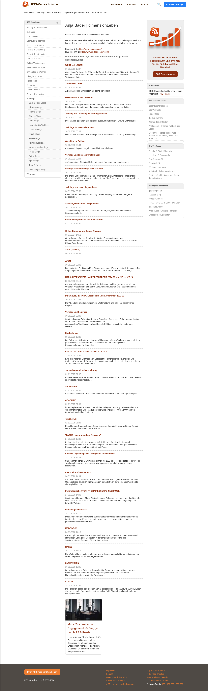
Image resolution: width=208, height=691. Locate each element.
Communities (32, 36)
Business (31, 32)
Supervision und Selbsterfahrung (81, 370)
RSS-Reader (164, 94)
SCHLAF (69, 582)
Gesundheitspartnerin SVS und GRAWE (84, 220)
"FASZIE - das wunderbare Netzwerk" (83, 435)
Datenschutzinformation (116, 677)
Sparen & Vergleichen (36, 94)
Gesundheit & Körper (36, 67)
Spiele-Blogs (34, 156)
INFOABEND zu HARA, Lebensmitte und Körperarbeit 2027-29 (94, 296)
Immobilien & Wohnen (36, 72)
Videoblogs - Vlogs (37, 169)
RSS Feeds (116, 4)
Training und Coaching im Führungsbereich (86, 113)
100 (163, 684)
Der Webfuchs (155, 110)
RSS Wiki (131, 4)
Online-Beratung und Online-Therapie (83, 231)
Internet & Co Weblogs (39, 125)
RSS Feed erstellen (156, 674)
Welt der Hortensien (157, 167)
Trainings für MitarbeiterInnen (79, 127)
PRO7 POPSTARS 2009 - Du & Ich (164, 203)
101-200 (170, 684)
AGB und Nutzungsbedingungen (120, 684)
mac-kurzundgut (156, 207)
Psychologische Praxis (76, 509)
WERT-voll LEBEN (74, 65)
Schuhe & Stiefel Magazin (160, 151)
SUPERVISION (72, 563)
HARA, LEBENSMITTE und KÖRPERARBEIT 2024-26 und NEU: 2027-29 (99, 277)
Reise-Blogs (34, 152)
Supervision (71, 386)
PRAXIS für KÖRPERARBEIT (79, 472)
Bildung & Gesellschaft (37, 27)
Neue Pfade (154, 114)
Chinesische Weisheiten (159, 215)
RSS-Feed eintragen (165, 74)
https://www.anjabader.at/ (90, 49)
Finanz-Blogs (35, 112)
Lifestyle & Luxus (34, 76)
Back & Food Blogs (37, 103)
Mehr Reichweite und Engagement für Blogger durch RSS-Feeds (83, 628)
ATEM (68, 261)
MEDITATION (71, 528)
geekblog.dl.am (155, 191)
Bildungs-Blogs (35, 107)
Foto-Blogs (34, 121)
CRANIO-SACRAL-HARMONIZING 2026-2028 (86, 352)
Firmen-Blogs (35, 116)
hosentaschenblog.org (159, 106)
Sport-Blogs (34, 160)
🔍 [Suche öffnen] (159, 4)
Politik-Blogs (34, 138)
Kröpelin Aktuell (156, 199)
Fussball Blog (155, 195)
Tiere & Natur (35, 165)
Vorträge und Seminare (76, 312)
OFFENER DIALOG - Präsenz (79, 97)
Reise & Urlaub (33, 90)
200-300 (179, 684)
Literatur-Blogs (35, 129)
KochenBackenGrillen (158, 122)
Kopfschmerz (71, 333)
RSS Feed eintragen (175, 4)
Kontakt (109, 674)
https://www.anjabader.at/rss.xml (94, 52)
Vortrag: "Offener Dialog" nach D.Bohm (84, 169)
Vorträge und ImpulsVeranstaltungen (82, 155)
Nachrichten (32, 81)
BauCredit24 (154, 163)
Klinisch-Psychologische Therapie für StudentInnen (90, 454)
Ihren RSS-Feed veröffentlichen (42, 672)
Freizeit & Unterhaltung (37, 54)
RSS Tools (146, 4)
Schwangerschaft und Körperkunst (82, 203)
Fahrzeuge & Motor (35, 45)
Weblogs (41, 12)
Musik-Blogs (34, 134)
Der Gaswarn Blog (157, 159)
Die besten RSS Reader (158, 681)
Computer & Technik (36, 41)
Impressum (111, 670)
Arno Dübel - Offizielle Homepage (164, 211)
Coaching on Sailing (75, 141)
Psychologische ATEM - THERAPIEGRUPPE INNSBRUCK (92, 491)
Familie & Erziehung (36, 50)
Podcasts (31, 85)
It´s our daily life (156, 118)
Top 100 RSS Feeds (156, 670)
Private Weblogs (54, 12)
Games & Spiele (34, 58)
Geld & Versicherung (36, 63)
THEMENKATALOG (74, 84)
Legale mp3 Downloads (159, 155)
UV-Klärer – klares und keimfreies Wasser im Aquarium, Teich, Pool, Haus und (164, 136)
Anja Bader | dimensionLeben (162, 171)
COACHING (70, 400)
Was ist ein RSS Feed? (157, 677)
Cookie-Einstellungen (115, 681)
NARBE (68, 547)
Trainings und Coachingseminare (81, 187)
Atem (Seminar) (72, 249)
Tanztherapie (71, 419)
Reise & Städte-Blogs (38, 147)
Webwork (31, 174)
